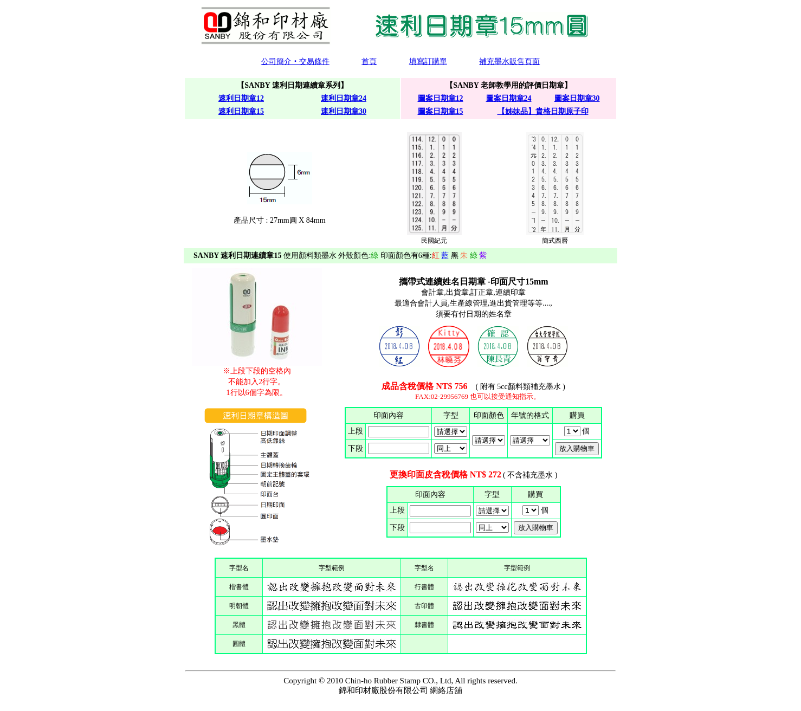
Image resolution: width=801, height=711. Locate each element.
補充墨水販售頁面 (509, 61)
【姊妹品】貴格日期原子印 (543, 111)
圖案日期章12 (440, 98)
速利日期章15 (241, 111)
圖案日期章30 (577, 98)
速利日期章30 (343, 111)
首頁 (369, 61)
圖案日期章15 (440, 111)
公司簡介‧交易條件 (295, 61)
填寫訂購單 (428, 61)
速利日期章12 (241, 98)
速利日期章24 (343, 98)
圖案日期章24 (509, 98)
